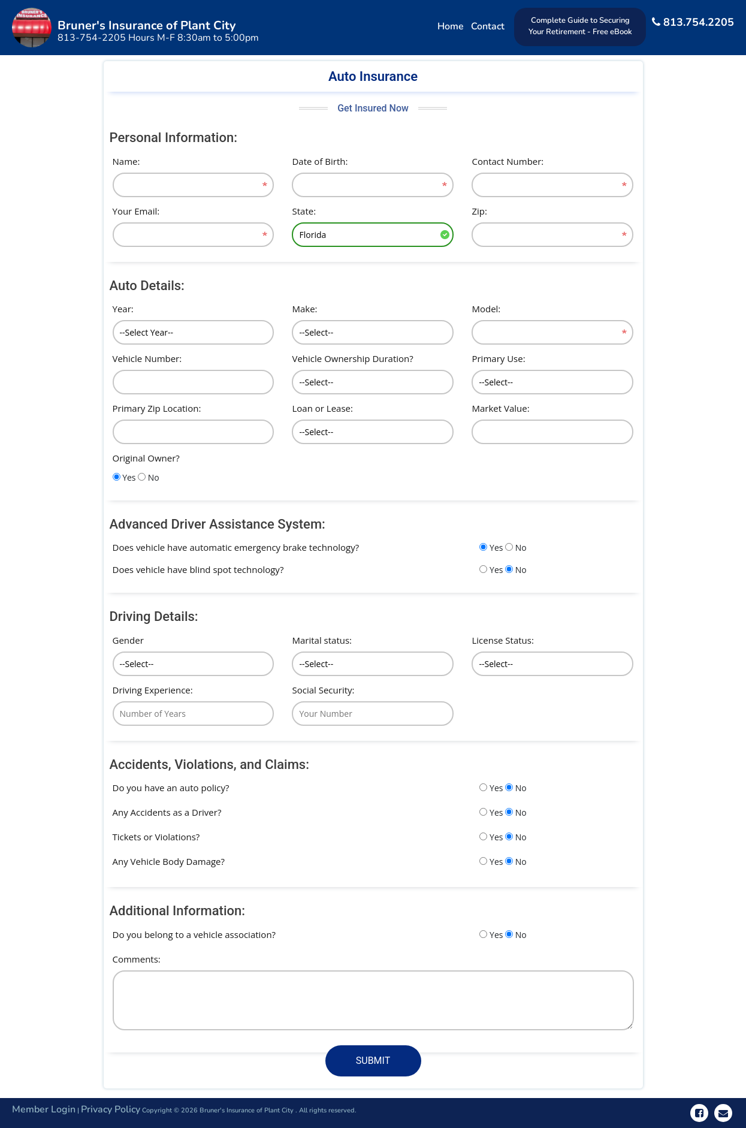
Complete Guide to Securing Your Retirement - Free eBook (580, 26)
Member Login (43, 1109)
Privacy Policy (110, 1109)
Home (450, 26)
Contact (488, 26)
